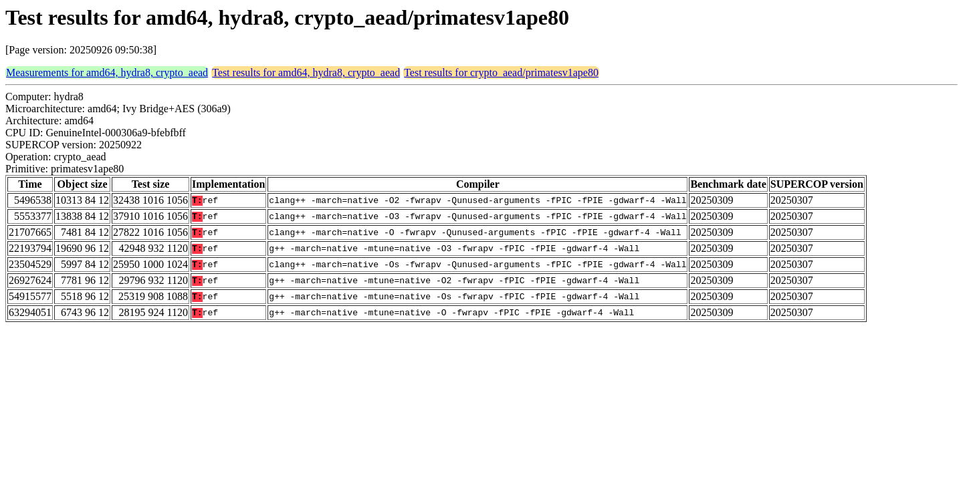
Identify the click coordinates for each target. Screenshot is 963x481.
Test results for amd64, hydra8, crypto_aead (306, 72)
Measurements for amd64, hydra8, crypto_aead (107, 72)
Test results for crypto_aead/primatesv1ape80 (501, 72)
